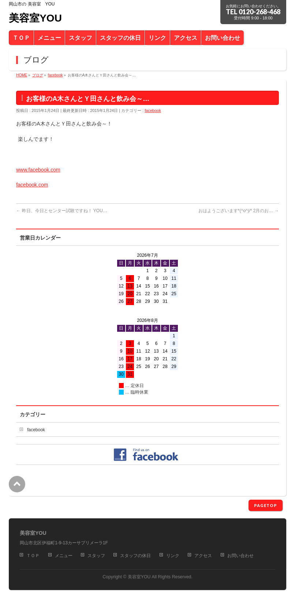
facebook (153, 110)
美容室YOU (35, 18)
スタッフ (96, 555)
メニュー (63, 555)
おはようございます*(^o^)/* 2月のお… (238, 210)
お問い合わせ (240, 555)
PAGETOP (265, 505)
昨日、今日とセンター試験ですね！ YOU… (61, 210)
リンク (172, 555)
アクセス (203, 555)
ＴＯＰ (33, 555)
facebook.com (32, 185)
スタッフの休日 (135, 555)
